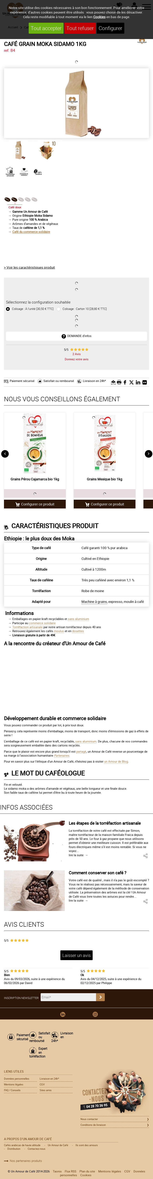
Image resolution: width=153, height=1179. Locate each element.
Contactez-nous (36, 1149)
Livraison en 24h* (94, 381)
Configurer (110, 28)
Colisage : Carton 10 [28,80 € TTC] (84, 309)
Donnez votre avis (76, 359)
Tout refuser (80, 28)
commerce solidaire (42, 623)
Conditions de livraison (93, 1125)
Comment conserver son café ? (97, 872)
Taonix (57, 1171)
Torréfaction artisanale (27, 627)
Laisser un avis (76, 955)
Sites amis (46, 1090)
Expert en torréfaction (38, 1052)
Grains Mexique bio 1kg (104, 479)
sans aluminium (78, 619)
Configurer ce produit (37, 504)
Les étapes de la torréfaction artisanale (105, 823)
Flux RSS (70, 1171)
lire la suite (76, 855)
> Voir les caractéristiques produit (29, 267)
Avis (77, 354)
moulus (59, 631)
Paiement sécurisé (22, 381)
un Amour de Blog (116, 761)
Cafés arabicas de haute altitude (22, 1145)
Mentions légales (13, 1084)
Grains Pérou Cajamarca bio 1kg (35, 479)
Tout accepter (46, 28)
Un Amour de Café (58, 1145)
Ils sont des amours (87, 1145)
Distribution (13, 1149)
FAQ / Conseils (12, 1090)
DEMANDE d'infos (79, 336)
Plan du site (87, 1171)
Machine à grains (94, 601)
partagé (81, 751)
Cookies (99, 17)
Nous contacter (89, 1119)
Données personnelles (16, 1078)
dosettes (78, 631)
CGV (42, 1084)
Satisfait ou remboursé (58, 381)
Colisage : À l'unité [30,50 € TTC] (32, 309)
